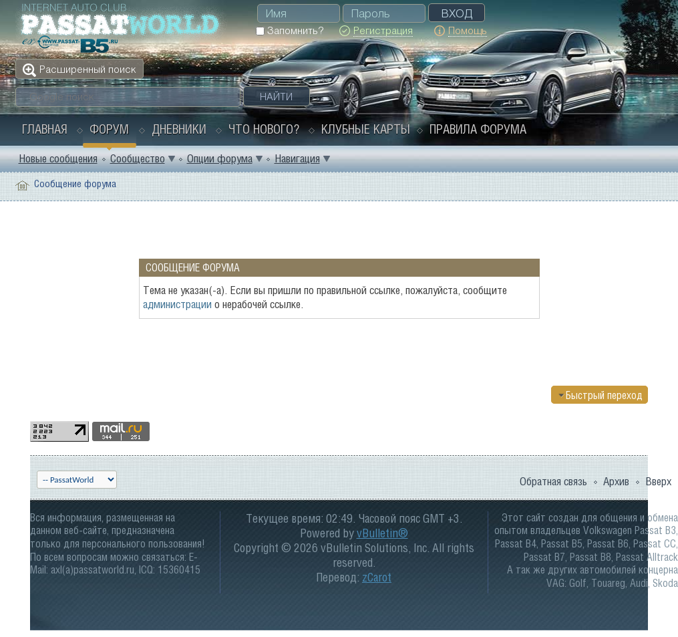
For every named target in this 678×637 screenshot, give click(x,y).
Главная (44, 129)
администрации (177, 304)
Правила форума (478, 129)
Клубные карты (365, 129)
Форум (109, 129)
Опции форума (219, 158)
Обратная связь (553, 481)
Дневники (179, 129)
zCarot (376, 577)
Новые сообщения (58, 158)
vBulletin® (382, 533)
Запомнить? (289, 30)
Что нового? (263, 129)
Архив (616, 481)
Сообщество (137, 158)
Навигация (297, 158)
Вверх (658, 481)
